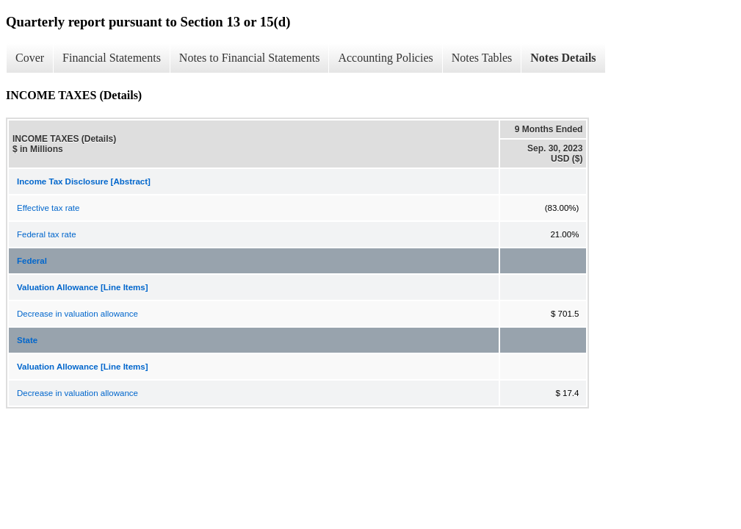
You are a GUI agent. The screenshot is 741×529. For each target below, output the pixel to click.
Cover (29, 57)
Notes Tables (482, 57)
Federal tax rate (46, 234)
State (27, 340)
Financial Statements (111, 57)
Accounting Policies (385, 57)
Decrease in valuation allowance (77, 313)
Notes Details (563, 57)
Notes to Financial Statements (249, 57)
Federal (32, 260)
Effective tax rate (48, 208)
